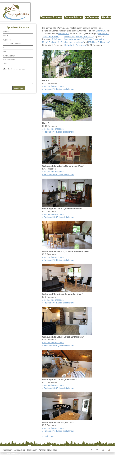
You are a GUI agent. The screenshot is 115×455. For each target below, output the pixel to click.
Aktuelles (106, 17)
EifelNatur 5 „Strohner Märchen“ (78, 36)
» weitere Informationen (53, 86)
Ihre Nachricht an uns (18, 77)
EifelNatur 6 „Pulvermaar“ (75, 45)
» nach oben (47, 436)
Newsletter (52, 450)
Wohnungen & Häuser (51, 17)
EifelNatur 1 (101, 31)
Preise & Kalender (73, 17)
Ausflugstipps (92, 17)
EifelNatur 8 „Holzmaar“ (99, 42)
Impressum (7, 450)
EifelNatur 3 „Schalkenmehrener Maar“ (66, 42)
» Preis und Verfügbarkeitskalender (58, 89)
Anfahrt (42, 450)
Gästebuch (32, 450)
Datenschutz (19, 450)
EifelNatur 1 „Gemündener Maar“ (67, 39)
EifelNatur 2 (63, 33)
